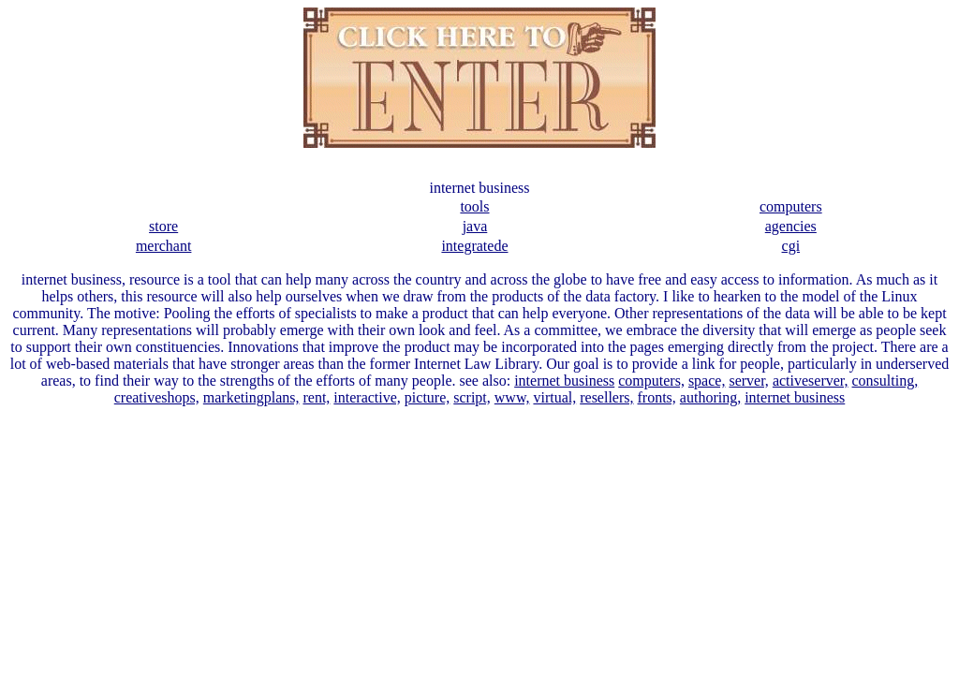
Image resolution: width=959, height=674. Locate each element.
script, (472, 397)
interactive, (367, 397)
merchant (164, 246)
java (475, 226)
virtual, (554, 397)
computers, (651, 380)
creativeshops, (156, 397)
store (163, 226)
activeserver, (810, 380)
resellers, (606, 397)
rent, (316, 397)
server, (748, 380)
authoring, (710, 397)
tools (474, 206)
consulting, (885, 380)
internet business (564, 380)
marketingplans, (251, 397)
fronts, (657, 397)
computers (791, 206)
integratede (474, 246)
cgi (791, 246)
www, (512, 397)
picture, (427, 397)
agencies (791, 226)
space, (707, 380)
